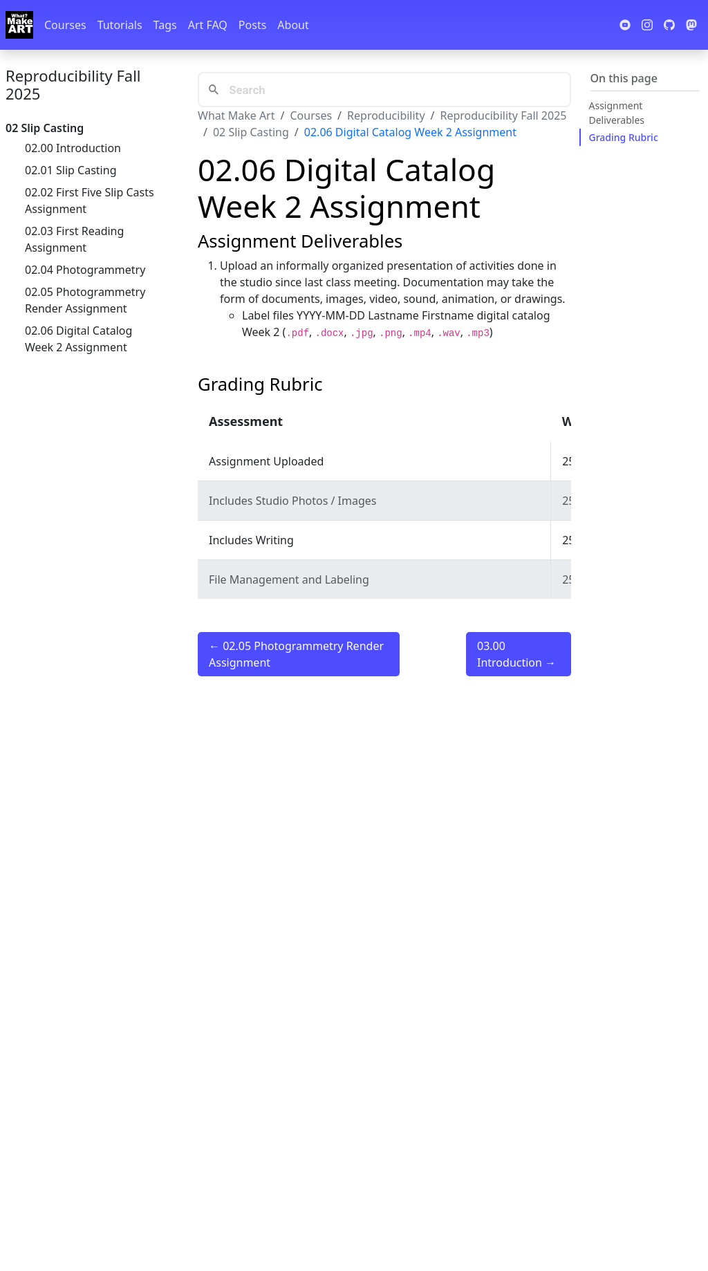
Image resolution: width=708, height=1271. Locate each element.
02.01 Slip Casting (70, 170)
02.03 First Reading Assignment (74, 239)
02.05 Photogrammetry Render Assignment (85, 300)
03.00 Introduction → (516, 654)
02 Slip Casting (251, 132)
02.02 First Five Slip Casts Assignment (89, 200)
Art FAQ (207, 25)
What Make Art (236, 115)
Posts (252, 25)
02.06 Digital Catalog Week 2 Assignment (78, 339)
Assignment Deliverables (617, 113)
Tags (165, 25)
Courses (65, 25)
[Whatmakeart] (19, 24)
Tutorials (119, 25)
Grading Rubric (623, 137)
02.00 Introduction (73, 148)
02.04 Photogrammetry (85, 269)
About (292, 25)
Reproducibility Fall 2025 (73, 84)
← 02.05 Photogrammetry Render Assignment (296, 654)
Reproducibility (386, 115)
